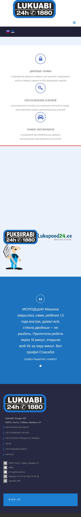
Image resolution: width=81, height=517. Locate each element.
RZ (18, 500)
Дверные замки (40, 71)
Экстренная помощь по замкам (22, 438)
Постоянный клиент (16, 449)
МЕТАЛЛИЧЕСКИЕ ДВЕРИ (17, 427)
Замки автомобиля (40, 130)
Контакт (9, 454)
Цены (8, 443)
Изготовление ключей (40, 100)
